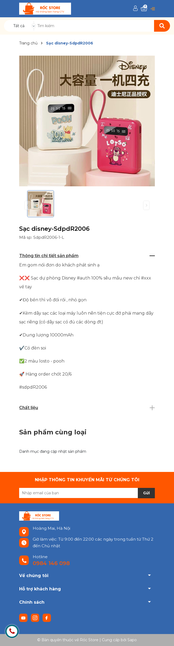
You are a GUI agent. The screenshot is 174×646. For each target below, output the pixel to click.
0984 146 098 (51, 563)
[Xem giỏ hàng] (144, 9)
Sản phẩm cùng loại (52, 432)
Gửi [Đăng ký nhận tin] (146, 493)
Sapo (132, 639)
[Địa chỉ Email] (87, 493)
